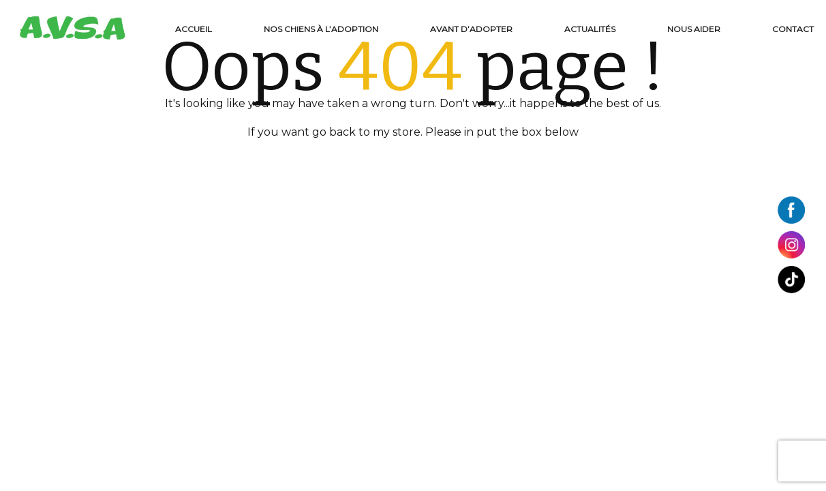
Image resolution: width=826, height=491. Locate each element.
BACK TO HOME (413, 161)
